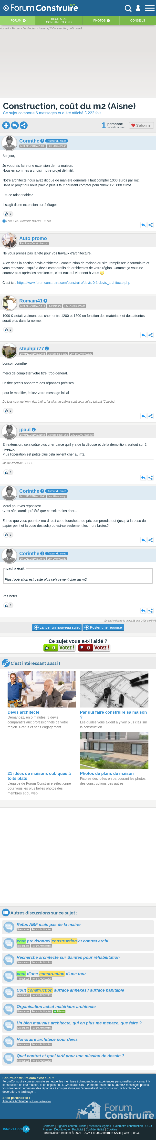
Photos (99, 20)
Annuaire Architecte (15, 1101)
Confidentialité (95, 1129)
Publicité (77, 1129)
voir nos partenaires (40, 1101)
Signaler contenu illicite (72, 1126)
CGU (148, 1126)
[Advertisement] (78, 855)
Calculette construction (128, 1126)
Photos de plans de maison (107, 773)
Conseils (137, 20)
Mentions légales (100, 1126)
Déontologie (62, 1129)
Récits (59, 20)
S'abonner (141, 125)
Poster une (103, 627)
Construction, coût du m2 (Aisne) (69, 106)
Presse (47, 1129)
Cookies (111, 1129)
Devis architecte (23, 712)
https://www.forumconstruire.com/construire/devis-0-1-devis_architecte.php (73, 283)
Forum (16, 20)
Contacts (48, 1126)
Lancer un (57, 627)
